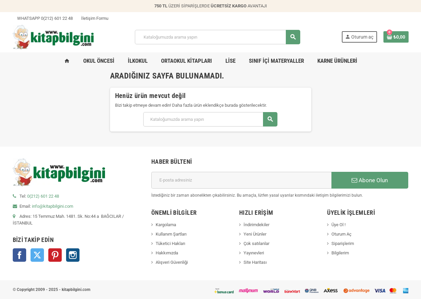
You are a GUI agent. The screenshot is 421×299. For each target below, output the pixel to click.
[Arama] (217, 37)
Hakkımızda (167, 252)
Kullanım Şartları (171, 234)
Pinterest (55, 255)
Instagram (73, 255)
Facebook (19, 255)
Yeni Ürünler (255, 234)
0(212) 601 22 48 (43, 196)
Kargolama (166, 224)
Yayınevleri (254, 252)
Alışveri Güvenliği (172, 262)
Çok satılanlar (256, 243)
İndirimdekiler (256, 224)
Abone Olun (370, 180)
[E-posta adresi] (241, 180)
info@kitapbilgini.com (52, 206)
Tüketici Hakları (170, 243)
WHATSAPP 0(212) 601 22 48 (43, 18)
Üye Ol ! (338, 224)
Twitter (37, 255)
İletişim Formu (92, 18)
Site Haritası (255, 262)
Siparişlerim (342, 243)
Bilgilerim (340, 252)
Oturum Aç (341, 234)
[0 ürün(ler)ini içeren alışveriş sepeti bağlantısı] (396, 37)
